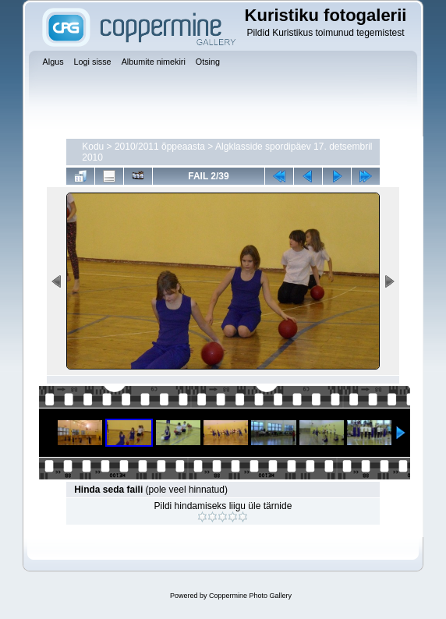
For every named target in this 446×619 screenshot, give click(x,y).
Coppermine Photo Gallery (250, 596)
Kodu (93, 146)
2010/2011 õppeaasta (160, 146)
